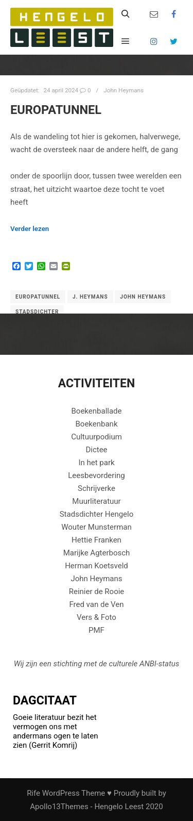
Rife (33, 793)
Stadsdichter (37, 312)
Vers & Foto (96, 617)
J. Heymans (90, 297)
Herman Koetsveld (96, 565)
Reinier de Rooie (97, 591)
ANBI (147, 663)
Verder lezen (29, 229)
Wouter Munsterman (96, 527)
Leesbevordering (96, 475)
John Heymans (123, 90)
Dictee (96, 449)
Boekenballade (97, 411)
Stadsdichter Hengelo (97, 514)
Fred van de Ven (96, 604)
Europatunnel (37, 297)
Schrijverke (96, 488)
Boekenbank (96, 424)
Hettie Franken (96, 540)
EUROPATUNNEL (55, 110)
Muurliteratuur (96, 501)
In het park (96, 462)
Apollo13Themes (59, 806)
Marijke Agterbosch (96, 552)
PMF (96, 630)
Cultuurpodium (96, 436)
